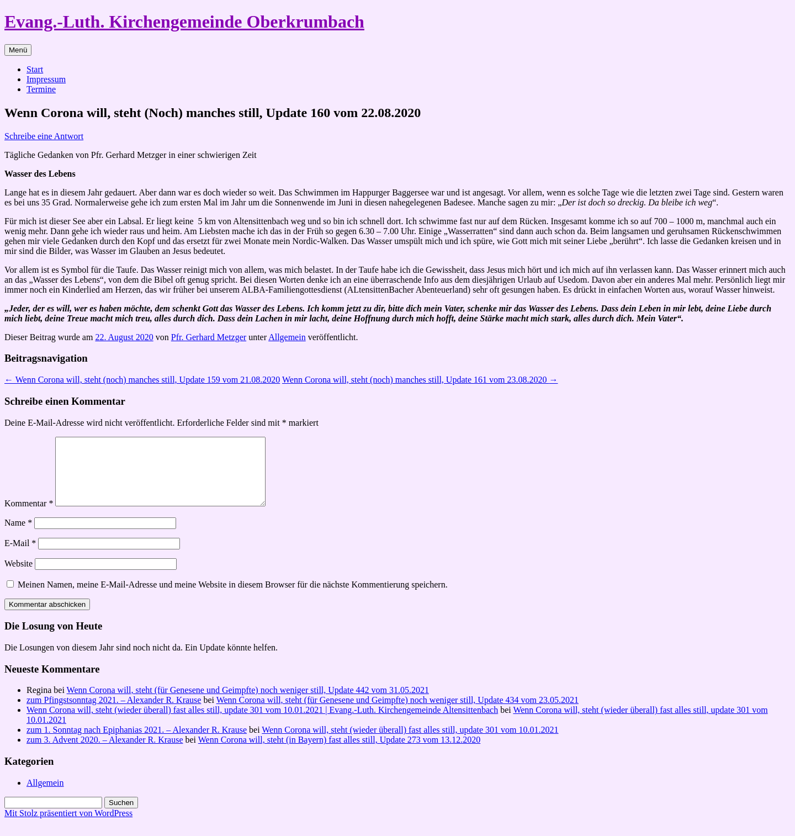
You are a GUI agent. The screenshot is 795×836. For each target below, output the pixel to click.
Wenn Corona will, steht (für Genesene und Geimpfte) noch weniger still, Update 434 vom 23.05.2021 (397, 713)
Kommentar (28, 516)
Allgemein (287, 337)
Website (18, 576)
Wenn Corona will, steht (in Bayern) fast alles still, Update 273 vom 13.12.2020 (339, 753)
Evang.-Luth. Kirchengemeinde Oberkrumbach (184, 21)
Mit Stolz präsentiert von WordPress (68, 826)
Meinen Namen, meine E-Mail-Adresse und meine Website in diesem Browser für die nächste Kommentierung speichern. (233, 597)
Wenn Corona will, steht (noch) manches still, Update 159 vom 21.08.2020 (142, 379)
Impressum (46, 79)
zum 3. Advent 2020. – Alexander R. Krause (104, 753)
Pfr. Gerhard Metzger (208, 337)
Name (18, 536)
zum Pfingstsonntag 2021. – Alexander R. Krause (113, 713)
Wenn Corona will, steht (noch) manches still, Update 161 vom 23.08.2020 (420, 379)
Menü (18, 50)
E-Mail (20, 556)
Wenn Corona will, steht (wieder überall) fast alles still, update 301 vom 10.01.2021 (410, 743)
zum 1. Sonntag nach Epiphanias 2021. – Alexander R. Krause (136, 743)
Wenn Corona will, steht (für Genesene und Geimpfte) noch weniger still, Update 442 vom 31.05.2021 (248, 703)
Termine (41, 89)
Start (34, 69)
